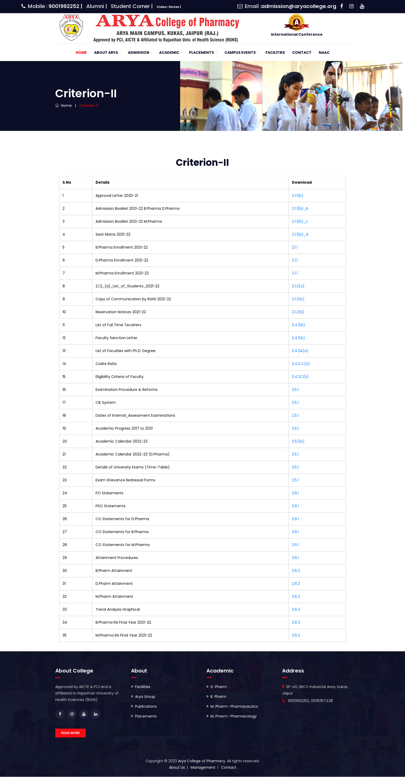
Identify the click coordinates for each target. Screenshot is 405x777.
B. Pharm (218, 696)
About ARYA (106, 52)
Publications (146, 706)
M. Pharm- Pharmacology (234, 716)
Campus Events (240, 52)
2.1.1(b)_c (300, 221)
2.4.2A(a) (300, 351)
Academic (169, 52)
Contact (301, 52)
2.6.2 (296, 570)
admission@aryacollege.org (298, 6)
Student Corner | (132, 6)
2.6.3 (296, 609)
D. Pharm (219, 687)
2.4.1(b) (298, 325)
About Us (177, 767)
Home (81, 52)
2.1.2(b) (298, 299)
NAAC (324, 52)
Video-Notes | (169, 6)
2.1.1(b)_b (300, 208)
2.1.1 (295, 247)
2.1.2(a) (298, 286)
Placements (202, 52)
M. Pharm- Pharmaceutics (234, 706)
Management (203, 767)
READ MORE (70, 733)
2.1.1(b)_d (300, 234)
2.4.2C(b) (300, 376)
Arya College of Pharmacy (201, 761)
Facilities (275, 52)
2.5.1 (295, 389)
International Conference (297, 34)
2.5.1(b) (298, 441)
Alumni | (96, 6)
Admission (138, 52)
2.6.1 (295, 493)
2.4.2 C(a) (301, 364)
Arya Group (145, 696)
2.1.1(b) (297, 195)
